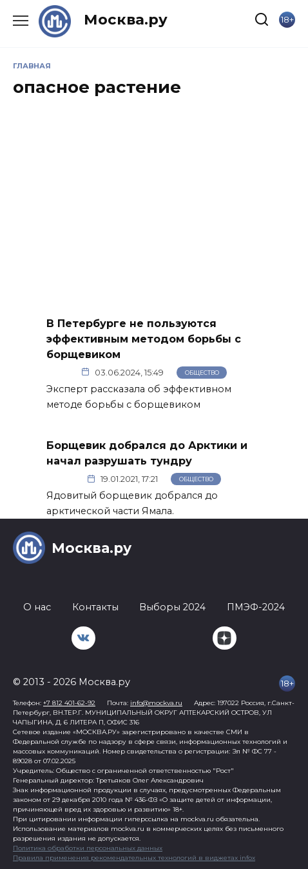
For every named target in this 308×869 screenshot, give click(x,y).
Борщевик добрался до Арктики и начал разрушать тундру (146, 453)
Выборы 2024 (172, 607)
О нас (37, 607)
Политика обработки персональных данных (87, 848)
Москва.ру (126, 19)
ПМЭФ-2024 (256, 607)
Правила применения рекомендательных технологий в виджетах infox (134, 858)
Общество (202, 372)
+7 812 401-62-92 (69, 703)
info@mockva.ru (156, 703)
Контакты (95, 607)
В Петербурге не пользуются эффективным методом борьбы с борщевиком (143, 338)
